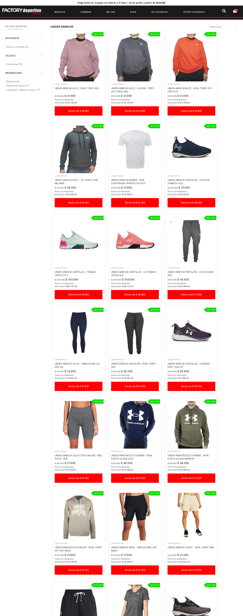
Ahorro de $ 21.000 (217, 102)
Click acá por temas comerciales (142, 566)
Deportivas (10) (14, 64)
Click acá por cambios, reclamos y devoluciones (150, 571)
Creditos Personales (73, 581)
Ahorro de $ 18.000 (74, 102)
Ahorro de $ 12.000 (74, 185)
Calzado (10, 56)
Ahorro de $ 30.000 (217, 269)
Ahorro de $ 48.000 (121, 185)
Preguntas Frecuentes (74, 586)
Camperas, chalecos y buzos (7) (23, 90)
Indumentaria (13, 73)
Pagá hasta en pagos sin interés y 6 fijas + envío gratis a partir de (122, 2)
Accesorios (12, 38)
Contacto (67, 591)
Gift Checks (69, 576)
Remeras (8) (13, 82)
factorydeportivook (196, 566)
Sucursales (68, 571)
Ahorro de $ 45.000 (169, 185)
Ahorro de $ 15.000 (122, 269)
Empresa (67, 566)
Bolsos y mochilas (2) (18, 47)
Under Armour (15, 29)
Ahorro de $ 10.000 (217, 435)
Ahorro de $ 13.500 (122, 435)
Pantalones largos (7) (18, 86)
